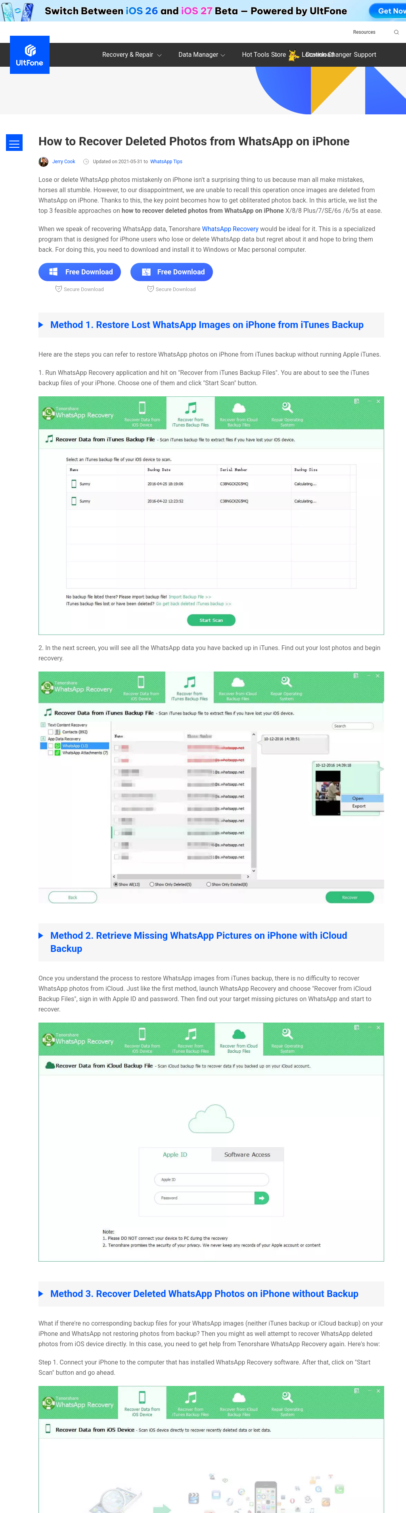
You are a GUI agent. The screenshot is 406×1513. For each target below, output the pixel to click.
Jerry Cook (56, 162)
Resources (364, 32)
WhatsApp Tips (166, 161)
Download (320, 54)
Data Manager (203, 55)
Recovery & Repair (133, 55)
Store (278, 54)
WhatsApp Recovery (230, 229)
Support (365, 54)
